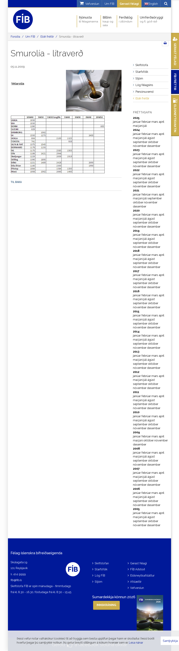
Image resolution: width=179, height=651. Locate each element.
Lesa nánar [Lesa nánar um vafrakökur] (136, 642)
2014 (136, 331)
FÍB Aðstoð (137, 569)
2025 (136, 118)
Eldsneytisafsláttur (142, 575)
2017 (136, 271)
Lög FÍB (100, 575)
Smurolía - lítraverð (71, 36)
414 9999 (19, 574)
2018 (136, 250)
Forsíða (15, 36)
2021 (136, 190)
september (140, 142)
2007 (136, 468)
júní (140, 125)
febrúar (146, 121)
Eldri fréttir (47, 36)
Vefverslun (137, 588)
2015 (136, 311)
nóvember (140, 146)
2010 (136, 412)
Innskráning (106, 605)
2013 (136, 351)
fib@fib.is (16, 580)
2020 (136, 210)
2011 (136, 392)
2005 (136, 509)
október (153, 142)
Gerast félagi (129, 3)
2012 (136, 372)
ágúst (151, 138)
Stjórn (98, 581)
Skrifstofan (102, 563)
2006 (136, 489)
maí (135, 125)
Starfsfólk (101, 569)
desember (153, 146)
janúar (137, 121)
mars (155, 121)
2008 (136, 448)
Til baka (16, 182)
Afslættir (135, 581)
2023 (136, 150)
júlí (145, 125)
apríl (161, 121)
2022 (136, 170)
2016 (136, 291)
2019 (136, 230)
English (151, 4)
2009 (136, 432)
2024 (136, 130)
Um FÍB (109, 3)
